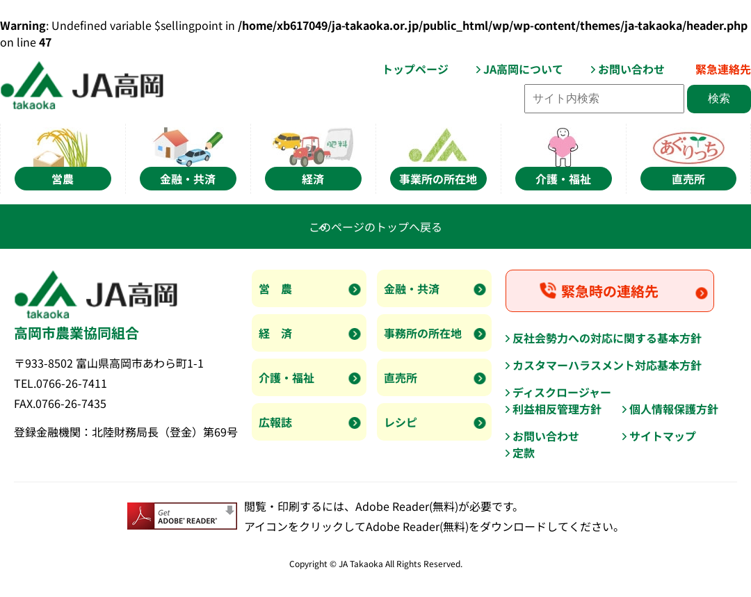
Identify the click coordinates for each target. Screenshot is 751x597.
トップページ (415, 68)
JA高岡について (523, 68)
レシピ (400, 422)
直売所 (400, 377)
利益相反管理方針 (556, 408)
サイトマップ (662, 435)
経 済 (275, 333)
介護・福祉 (286, 377)
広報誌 (275, 422)
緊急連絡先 (723, 68)
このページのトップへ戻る (375, 226)
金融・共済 (411, 288)
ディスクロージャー (561, 392)
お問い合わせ (631, 68)
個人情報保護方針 (673, 408)
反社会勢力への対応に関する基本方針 (607, 337)
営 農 (275, 288)
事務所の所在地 (423, 333)
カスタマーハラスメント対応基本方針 (607, 365)
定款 (523, 452)
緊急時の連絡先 (610, 291)
